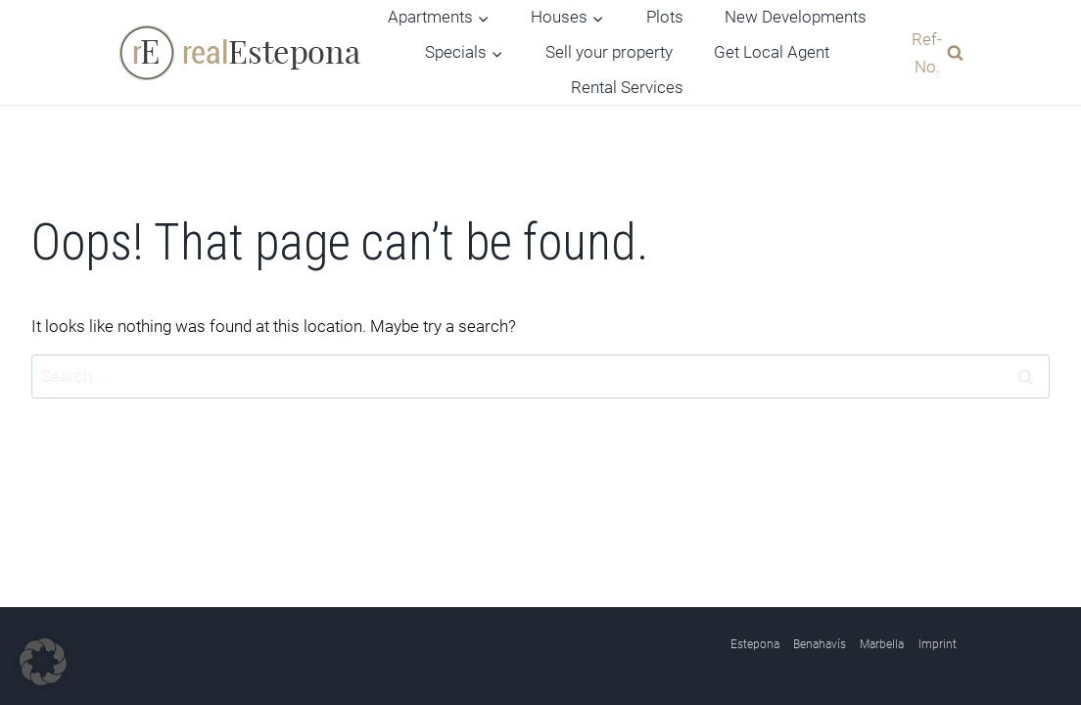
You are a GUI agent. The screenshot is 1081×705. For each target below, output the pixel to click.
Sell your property (609, 52)
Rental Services (627, 87)
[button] (43, 662)
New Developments (796, 16)
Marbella (882, 644)
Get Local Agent (771, 52)
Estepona (754, 644)
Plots (664, 16)
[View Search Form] (933, 51)
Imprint (937, 644)
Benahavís (819, 644)
